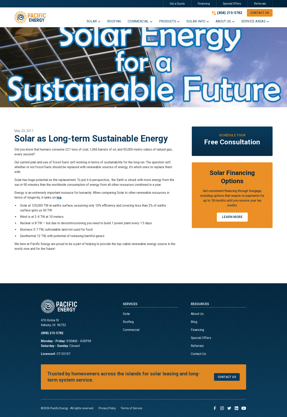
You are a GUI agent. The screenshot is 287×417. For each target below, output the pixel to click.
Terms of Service (131, 408)
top (59, 197)
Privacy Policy (107, 408)
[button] (93, 22)
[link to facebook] (214, 408)
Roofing (128, 322)
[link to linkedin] (236, 408)
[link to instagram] (222, 408)
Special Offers (232, 3)
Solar (126, 314)
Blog (194, 322)
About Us (197, 314)
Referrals (260, 3)
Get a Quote (177, 3)
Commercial (131, 330)
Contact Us (260, 12)
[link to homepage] (30, 17)
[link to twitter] (229, 408)
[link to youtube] (243, 408)
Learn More (232, 217)
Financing (204, 3)
